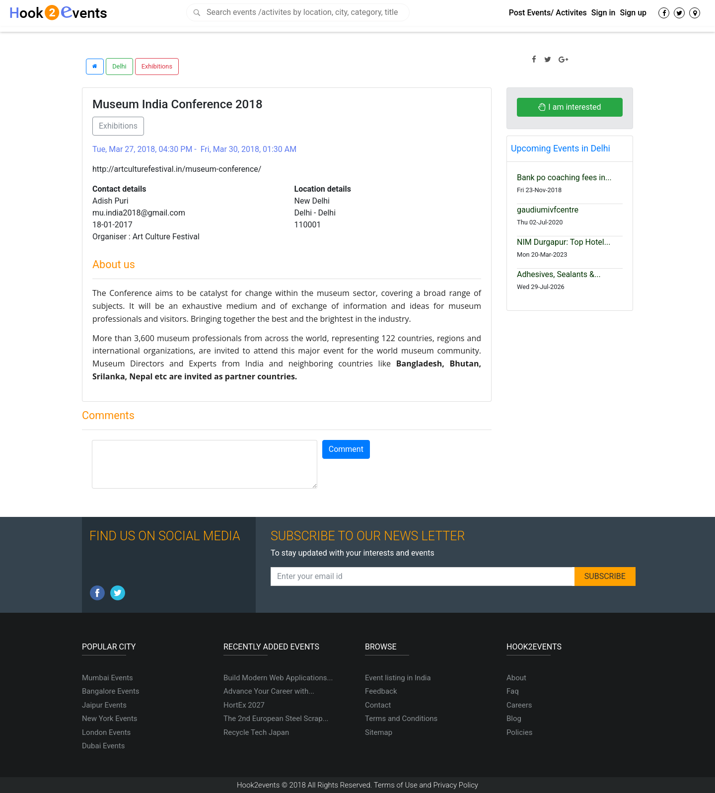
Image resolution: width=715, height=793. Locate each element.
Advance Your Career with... (268, 691)
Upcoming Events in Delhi (560, 148)
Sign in (603, 12)
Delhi (119, 66)
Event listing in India (398, 677)
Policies (519, 732)
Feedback (381, 691)
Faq (512, 691)
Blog (513, 718)
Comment (346, 449)
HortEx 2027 (244, 705)
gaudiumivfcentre (547, 210)
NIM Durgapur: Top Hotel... (563, 242)
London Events (106, 732)
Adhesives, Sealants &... (559, 274)
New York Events (110, 718)
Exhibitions (157, 66)
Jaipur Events (104, 705)
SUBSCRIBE (605, 576)
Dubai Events (103, 745)
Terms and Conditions (401, 718)
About (516, 677)
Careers (519, 705)
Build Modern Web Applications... (278, 677)
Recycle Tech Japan (256, 732)
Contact (378, 705)
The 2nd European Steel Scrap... (276, 718)
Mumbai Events (107, 677)
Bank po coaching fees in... (564, 177)
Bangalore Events (111, 691)
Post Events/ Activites (548, 12)
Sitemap (378, 732)
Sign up (633, 12)
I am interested (569, 107)
